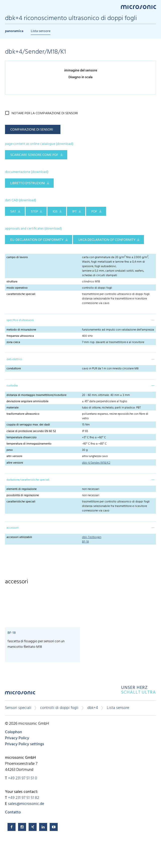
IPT (74, 212)
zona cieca (13, 342)
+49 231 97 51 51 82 (23, 798)
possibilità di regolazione (23, 495)
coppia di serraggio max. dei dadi (28, 424)
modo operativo (17, 287)
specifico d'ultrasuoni (20, 320)
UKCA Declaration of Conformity (106, 240)
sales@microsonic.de (26, 804)
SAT (13, 212)
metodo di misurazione (21, 329)
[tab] (80, 320)
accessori (13, 527)
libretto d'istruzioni (27, 183)
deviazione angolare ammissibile (27, 401)
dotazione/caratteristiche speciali (28, 479)
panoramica (14, 31)
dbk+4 (92, 708)
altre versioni (15, 462)
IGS (55, 212)
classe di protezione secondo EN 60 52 (31, 431)
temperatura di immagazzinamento (29, 443)
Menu (7, 6)
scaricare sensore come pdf (34, 155)
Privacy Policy (17, 738)
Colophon (13, 732)
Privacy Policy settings (24, 744)
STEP (34, 212)
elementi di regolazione (22, 489)
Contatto (13, 812)
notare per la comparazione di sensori (45, 113)
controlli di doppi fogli (59, 708)
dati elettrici (14, 359)
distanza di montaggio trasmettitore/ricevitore (36, 395)
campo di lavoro (17, 257)
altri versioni (14, 456)
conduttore (14, 368)
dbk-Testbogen (91, 537)
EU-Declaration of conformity (36, 240)
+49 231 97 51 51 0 (22, 778)
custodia (12, 385)
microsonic (20, 694)
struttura (12, 281)
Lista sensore (40, 31)
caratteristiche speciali (21, 294)
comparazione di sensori (31, 130)
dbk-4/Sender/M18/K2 (96, 462)
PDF (94, 212)
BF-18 (85, 541)
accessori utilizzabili (19, 537)
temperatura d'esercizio (22, 437)
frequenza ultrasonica (20, 336)
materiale (13, 407)
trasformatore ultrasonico (23, 413)
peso (10, 450)
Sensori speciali (18, 708)
